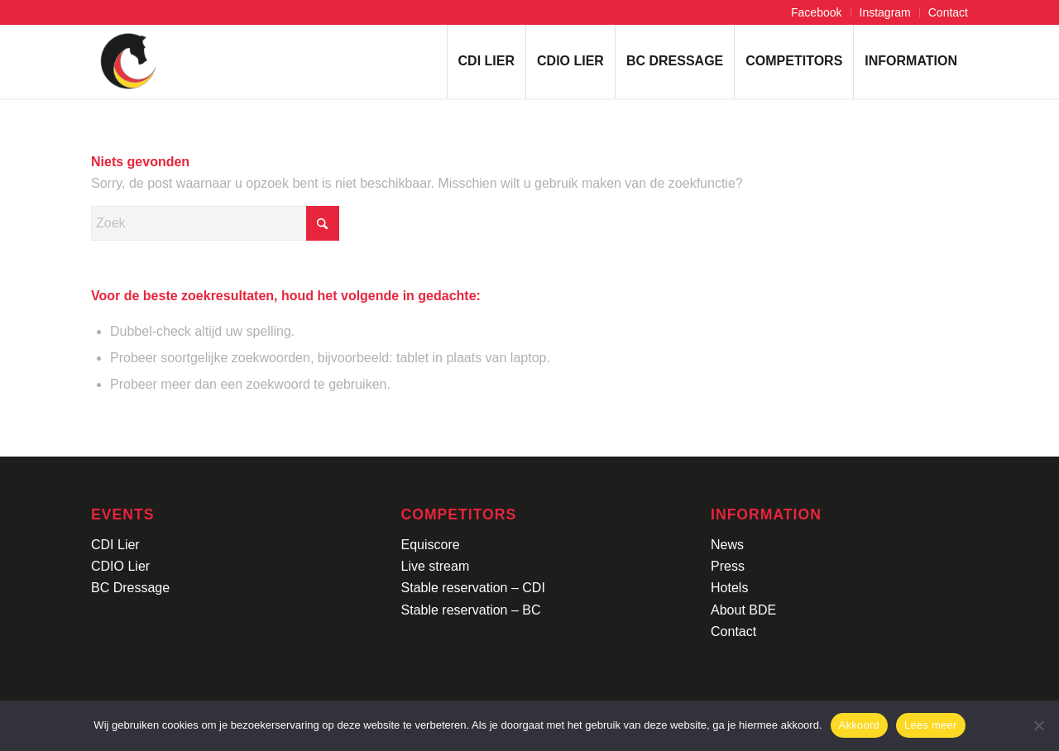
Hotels (729, 588)
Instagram (885, 12)
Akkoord (859, 725)
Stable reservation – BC (471, 610)
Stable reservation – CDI (473, 588)
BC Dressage (130, 588)
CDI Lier (115, 545)
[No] (1038, 725)
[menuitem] (817, 12)
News (727, 545)
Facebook (816, 12)
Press (728, 566)
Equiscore (430, 545)
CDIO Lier (120, 566)
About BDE (743, 610)
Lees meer (930, 725)
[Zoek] (215, 223)
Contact (948, 12)
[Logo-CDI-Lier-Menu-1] (128, 61)
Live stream (435, 566)
